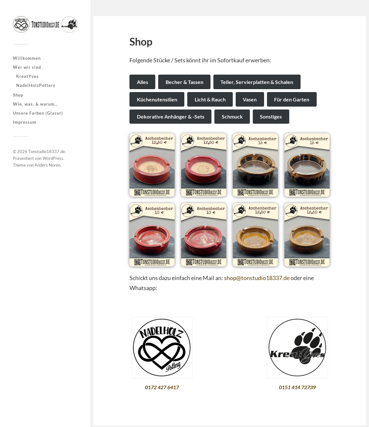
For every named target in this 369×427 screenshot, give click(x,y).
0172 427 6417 (162, 387)
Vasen (250, 99)
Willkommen (27, 58)
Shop (18, 95)
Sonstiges (271, 116)
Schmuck (232, 116)
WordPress (53, 158)
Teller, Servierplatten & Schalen (256, 82)
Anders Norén (47, 165)
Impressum (24, 122)
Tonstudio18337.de (46, 151)
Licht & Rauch (210, 99)
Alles (142, 82)
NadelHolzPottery (36, 85)
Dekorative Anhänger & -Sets (170, 116)
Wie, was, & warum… (35, 104)
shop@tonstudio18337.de (257, 277)
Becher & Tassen (184, 82)
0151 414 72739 (297, 387)
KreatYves (27, 76)
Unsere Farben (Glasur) (38, 113)
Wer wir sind (27, 67)
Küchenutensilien (157, 99)
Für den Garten (291, 99)
